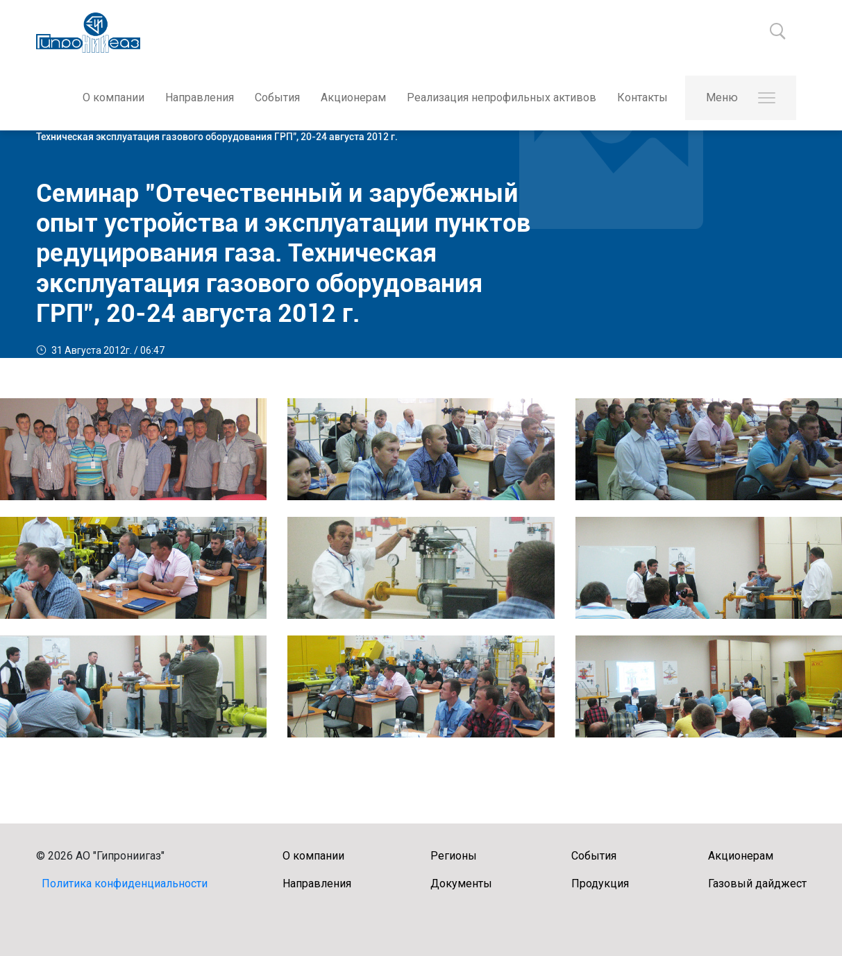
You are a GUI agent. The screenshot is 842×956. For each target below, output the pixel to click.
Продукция (600, 883)
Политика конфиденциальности (125, 883)
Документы (461, 883)
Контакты (642, 97)
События (277, 97)
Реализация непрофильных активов (501, 97)
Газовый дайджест (757, 883)
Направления (199, 97)
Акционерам (353, 97)
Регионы (453, 855)
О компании (113, 97)
